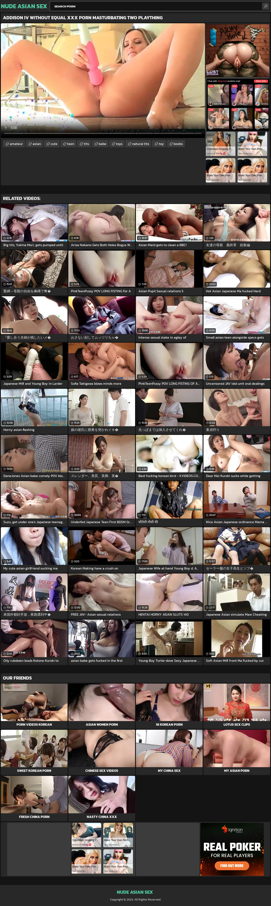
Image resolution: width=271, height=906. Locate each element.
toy (161, 143)
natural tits (140, 143)
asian (37, 143)
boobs (178, 143)
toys (119, 143)
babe (102, 143)
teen (70, 143)
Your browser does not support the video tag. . (103, 80)
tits (86, 143)
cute (54, 143)
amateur (16, 143)
